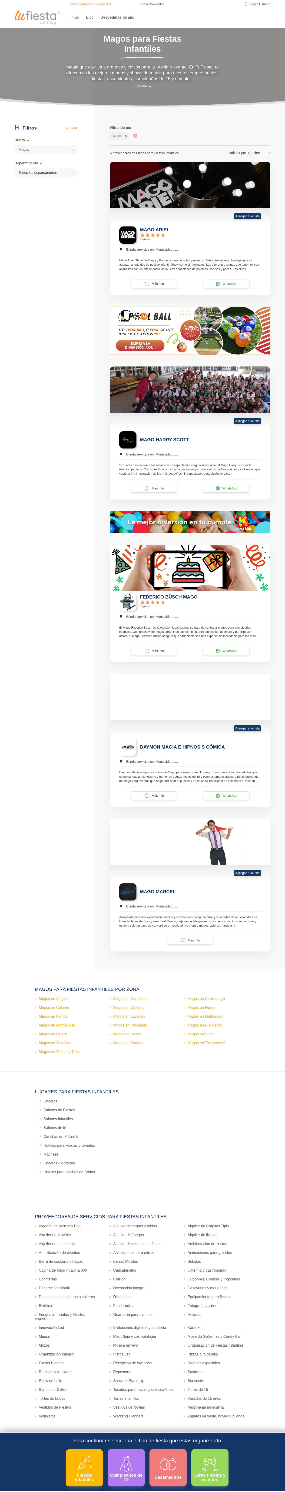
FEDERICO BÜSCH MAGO (169, 596)
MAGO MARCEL (158, 891)
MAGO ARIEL (154, 229)
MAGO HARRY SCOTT (164, 439)
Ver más (141, 86)
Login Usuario (260, 4)
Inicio (74, 17)
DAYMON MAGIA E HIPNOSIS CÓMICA (182, 746)
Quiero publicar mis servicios (90, 4)
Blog (89, 17)
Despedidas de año (117, 17)
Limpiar (71, 128)
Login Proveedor (152, 4)
